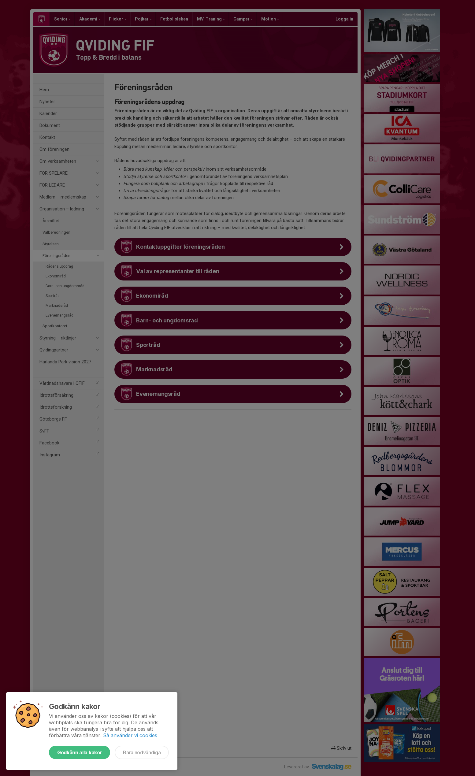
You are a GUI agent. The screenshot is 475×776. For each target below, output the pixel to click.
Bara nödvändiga (142, 752)
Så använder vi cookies (130, 735)
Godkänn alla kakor (79, 752)
